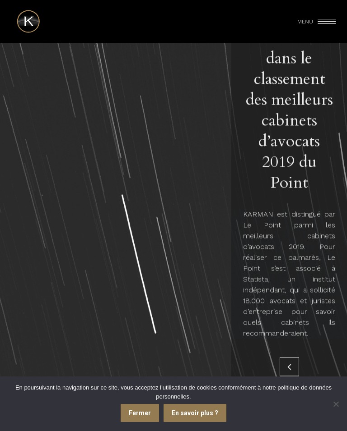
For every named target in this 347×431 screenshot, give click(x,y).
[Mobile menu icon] (317, 22)
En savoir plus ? (195, 413)
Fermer (140, 413)
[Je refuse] (335, 403)
